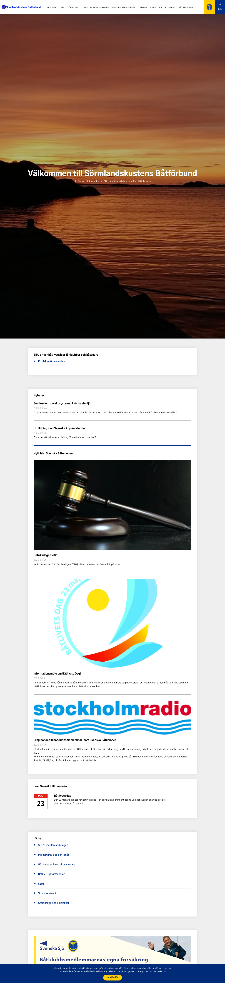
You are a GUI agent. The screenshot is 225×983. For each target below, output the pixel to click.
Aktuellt (52, 7)
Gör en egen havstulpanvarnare (56, 864)
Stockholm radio (48, 893)
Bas (220, 9)
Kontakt (170, 7)
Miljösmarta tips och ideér (53, 855)
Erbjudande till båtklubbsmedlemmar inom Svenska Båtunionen (75, 740)
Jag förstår (112, 977)
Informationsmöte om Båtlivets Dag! (57, 673)
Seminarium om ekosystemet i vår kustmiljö (62, 403)
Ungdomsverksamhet (95, 7)
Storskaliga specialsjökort (53, 903)
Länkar (143, 7)
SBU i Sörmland (70, 7)
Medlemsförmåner (123, 7)
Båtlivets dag (62, 796)
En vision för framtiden (51, 361)
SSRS (41, 884)
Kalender (156, 7)
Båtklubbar (185, 7)
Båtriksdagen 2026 (46, 555)
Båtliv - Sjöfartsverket (51, 874)
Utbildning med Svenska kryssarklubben (60, 428)
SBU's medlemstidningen (53, 845)
